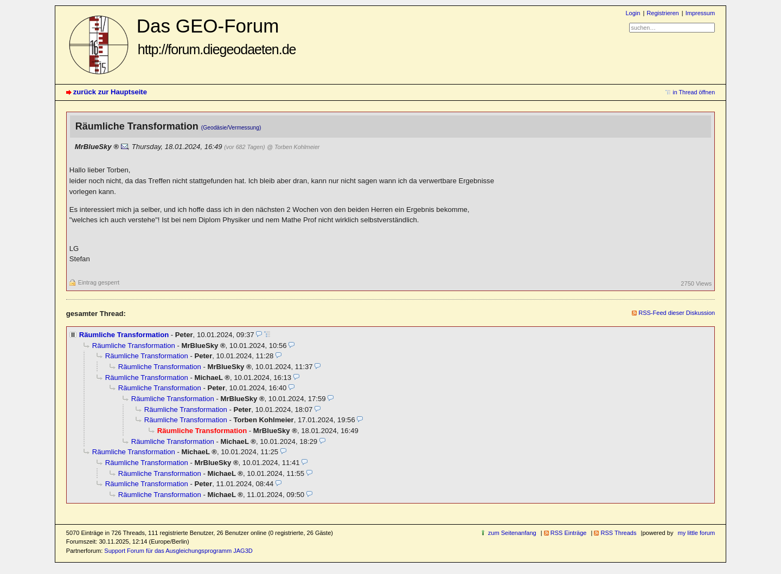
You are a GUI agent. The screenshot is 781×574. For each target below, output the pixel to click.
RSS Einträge (568, 533)
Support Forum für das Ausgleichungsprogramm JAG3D (178, 550)
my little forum (696, 533)
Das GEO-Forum (216, 36)
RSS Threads (618, 533)
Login (632, 13)
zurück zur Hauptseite (110, 92)
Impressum (700, 13)
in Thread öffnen (694, 92)
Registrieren (662, 13)
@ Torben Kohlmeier (293, 147)
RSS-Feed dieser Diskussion (676, 312)
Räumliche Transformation (124, 335)
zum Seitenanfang (512, 533)
